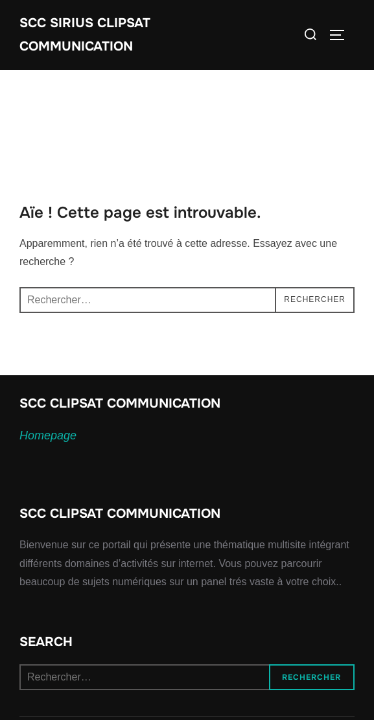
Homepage (47, 435)
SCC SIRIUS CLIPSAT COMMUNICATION (84, 34)
